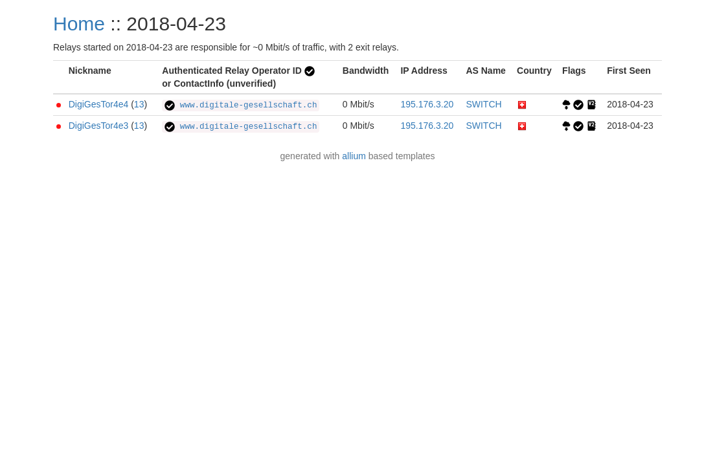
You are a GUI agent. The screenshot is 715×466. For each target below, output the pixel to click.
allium (354, 156)
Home (79, 23)
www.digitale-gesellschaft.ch (241, 105)
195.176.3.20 (426, 104)
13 (139, 104)
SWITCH (483, 104)
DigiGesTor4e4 (99, 104)
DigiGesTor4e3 (99, 125)
